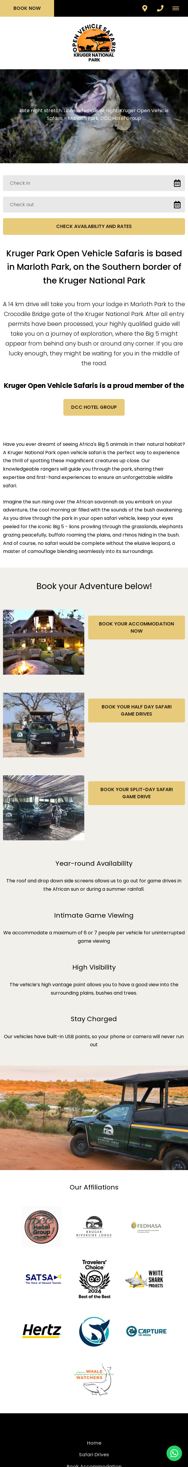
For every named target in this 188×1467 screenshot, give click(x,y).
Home (94, 1443)
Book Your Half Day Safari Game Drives (137, 710)
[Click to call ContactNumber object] (160, 8)
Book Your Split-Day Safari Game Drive (136, 793)
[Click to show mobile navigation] (178, 8)
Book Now (27, 8)
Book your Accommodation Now (136, 627)
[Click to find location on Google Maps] (144, 8)
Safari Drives (94, 1454)
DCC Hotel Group (94, 407)
